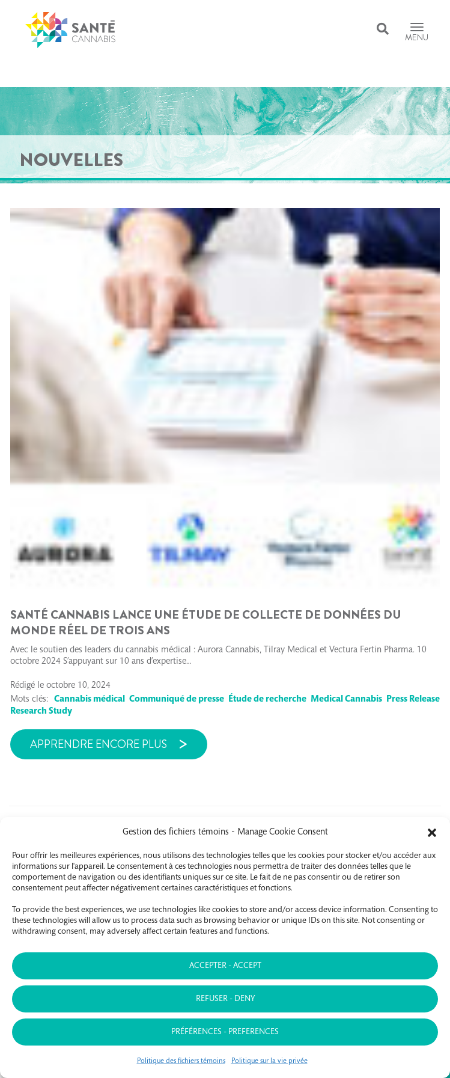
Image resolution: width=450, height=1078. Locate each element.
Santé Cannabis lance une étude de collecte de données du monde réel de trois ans (205, 622)
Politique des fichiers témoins (181, 1061)
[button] (432, 833)
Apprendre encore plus (98, 744)
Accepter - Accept (225, 966)
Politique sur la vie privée (269, 1061)
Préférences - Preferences (225, 1032)
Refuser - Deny (225, 999)
